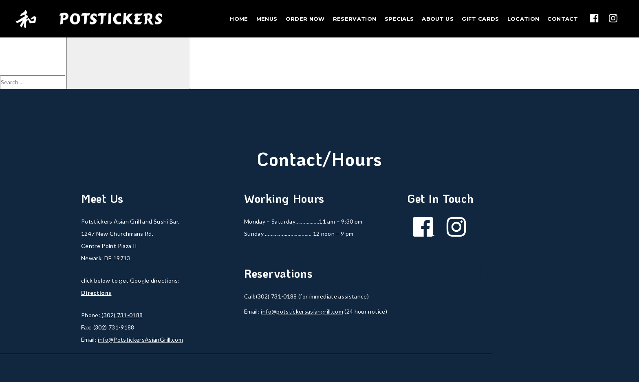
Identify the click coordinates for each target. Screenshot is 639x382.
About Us (438, 18)
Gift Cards (480, 18)
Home (239, 18)
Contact (562, 18)
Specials (399, 18)
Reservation (355, 18)
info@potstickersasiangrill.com (302, 311)
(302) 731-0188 (121, 315)
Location (523, 18)
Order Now (305, 18)
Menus (267, 18)
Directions (96, 292)
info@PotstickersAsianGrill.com (140, 339)
